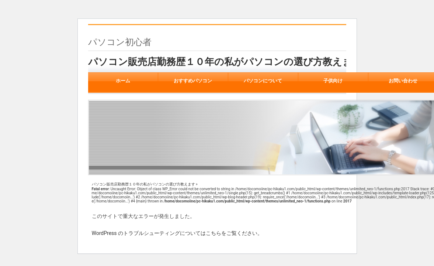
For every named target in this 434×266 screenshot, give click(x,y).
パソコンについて (263, 80)
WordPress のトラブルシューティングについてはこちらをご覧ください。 (177, 233)
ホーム (123, 80)
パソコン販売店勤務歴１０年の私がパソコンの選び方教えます (225, 61)
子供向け (333, 80)
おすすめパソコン (193, 80)
